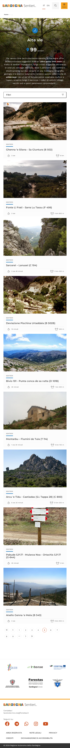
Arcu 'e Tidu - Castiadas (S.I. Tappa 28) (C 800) (34, 496)
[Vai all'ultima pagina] (32, 636)
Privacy (53, 733)
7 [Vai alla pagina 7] (58, 630)
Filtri (35, 95)
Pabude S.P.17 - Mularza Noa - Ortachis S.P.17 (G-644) (33, 556)
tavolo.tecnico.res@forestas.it (16, 713)
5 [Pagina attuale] (45, 630)
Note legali (35, 733)
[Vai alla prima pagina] (6, 630)
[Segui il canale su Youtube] (45, 724)
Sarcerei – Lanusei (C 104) (21, 265)
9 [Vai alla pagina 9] (13, 637)
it (44, 5)
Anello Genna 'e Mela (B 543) (23, 615)
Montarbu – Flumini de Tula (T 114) (27, 439)
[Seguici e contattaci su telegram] (17, 724)
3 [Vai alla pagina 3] (32, 630)
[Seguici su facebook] (7, 724)
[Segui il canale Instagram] (36, 724)
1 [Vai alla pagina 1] (20, 630)
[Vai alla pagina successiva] (25, 636)
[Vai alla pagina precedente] (13, 630)
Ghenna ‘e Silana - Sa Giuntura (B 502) (29, 149)
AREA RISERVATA (14, 733)
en (48, 5)
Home (6, 14)
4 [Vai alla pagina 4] (39, 630)
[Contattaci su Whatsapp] (26, 724)
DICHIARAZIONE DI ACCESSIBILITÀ (37, 738)
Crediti (9, 738)
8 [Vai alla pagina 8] (7, 637)
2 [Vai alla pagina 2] (26, 630)
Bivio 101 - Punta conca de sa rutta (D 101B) (32, 381)
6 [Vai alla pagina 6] (51, 630)
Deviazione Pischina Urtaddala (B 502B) (30, 323)
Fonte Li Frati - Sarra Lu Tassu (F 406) (29, 207)
